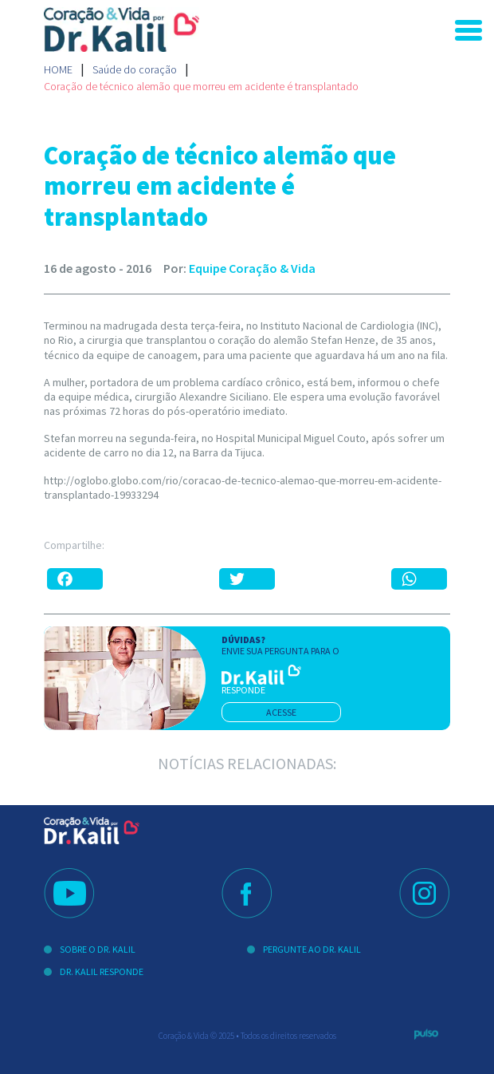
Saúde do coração (134, 69)
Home (58, 69)
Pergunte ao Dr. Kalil (312, 949)
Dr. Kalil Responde (101, 971)
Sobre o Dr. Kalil (97, 949)
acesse (281, 712)
